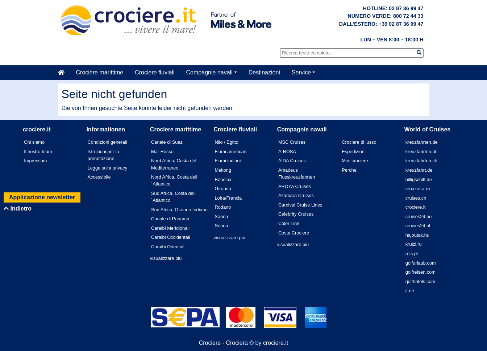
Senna (221, 225)
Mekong (223, 170)
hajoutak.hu (417, 235)
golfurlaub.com (420, 263)
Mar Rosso (162, 151)
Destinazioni (264, 72)
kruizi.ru (413, 244)
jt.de (409, 290)
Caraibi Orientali (167, 246)
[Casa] (64, 72)
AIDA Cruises (292, 160)
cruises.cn (415, 198)
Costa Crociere (293, 233)
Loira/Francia (228, 198)
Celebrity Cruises (295, 214)
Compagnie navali (209, 72)
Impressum (35, 160)
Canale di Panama (170, 218)
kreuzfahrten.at (420, 151)
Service (301, 72)
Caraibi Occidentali (170, 237)
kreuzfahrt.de (419, 170)
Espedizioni (353, 151)
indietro (18, 208)
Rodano (223, 207)
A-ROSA (287, 151)
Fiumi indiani (228, 160)
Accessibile (99, 177)
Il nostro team (38, 151)
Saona (221, 216)
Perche (349, 170)
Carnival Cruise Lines (300, 205)
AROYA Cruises (294, 186)
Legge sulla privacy (108, 168)
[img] (419, 52)
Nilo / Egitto (226, 142)
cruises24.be (418, 216)
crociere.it (415, 207)
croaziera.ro (417, 188)
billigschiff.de (418, 179)
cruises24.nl (417, 225)
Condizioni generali (107, 142)
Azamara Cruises (296, 195)
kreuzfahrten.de (421, 142)
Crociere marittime (100, 72)
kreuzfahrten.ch (421, 160)
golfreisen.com (420, 272)
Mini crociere (355, 160)
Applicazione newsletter (42, 197)
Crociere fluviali (154, 72)
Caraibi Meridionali (170, 228)
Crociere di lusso (359, 142)
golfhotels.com (420, 281)
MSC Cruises (291, 142)
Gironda (223, 188)
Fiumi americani (231, 151)
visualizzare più (166, 258)
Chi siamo (34, 142)
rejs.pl (411, 253)
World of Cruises (427, 129)
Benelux (223, 179)
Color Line (288, 223)
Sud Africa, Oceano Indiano (179, 209)
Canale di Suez (167, 142)
